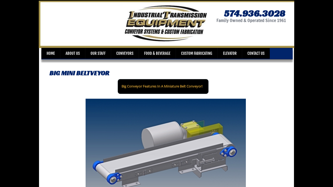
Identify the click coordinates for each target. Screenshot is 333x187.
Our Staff (98, 53)
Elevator (230, 53)
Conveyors (124, 53)
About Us (73, 53)
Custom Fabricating (196, 53)
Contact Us (256, 53)
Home (51, 53)
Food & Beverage (157, 53)
